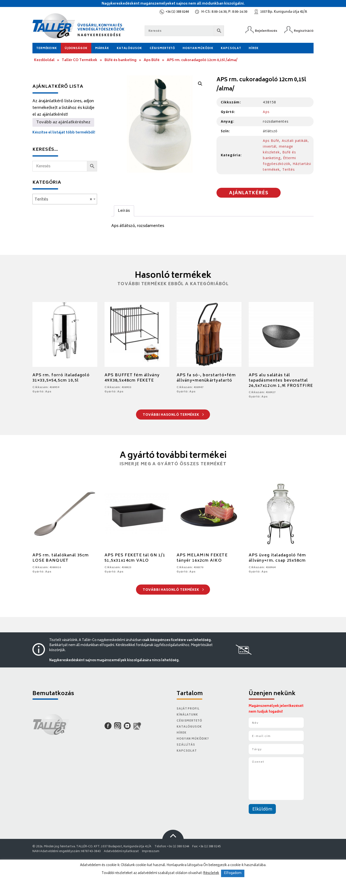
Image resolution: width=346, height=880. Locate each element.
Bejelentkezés (266, 31)
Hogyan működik (198, 48)
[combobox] (64, 199)
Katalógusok (129, 48)
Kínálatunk (187, 715)
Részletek (211, 873)
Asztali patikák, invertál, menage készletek (286, 146)
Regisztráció (304, 31)
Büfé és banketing (120, 60)
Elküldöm (262, 809)
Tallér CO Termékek (79, 60)
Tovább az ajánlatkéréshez (63, 122)
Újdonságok (76, 48)
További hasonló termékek (173, 415)
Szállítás (186, 745)
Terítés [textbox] (63, 199)
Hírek (253, 48)
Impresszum (150, 851)
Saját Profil (188, 709)
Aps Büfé (152, 60)
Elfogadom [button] (232, 873)
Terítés (288, 169)
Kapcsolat (231, 48)
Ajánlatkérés (248, 193)
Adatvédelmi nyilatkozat (121, 851)
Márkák (102, 48)
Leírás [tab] (124, 210)
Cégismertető (162, 48)
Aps (266, 111)
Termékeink (46, 48)
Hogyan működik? (193, 739)
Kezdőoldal (44, 60)
